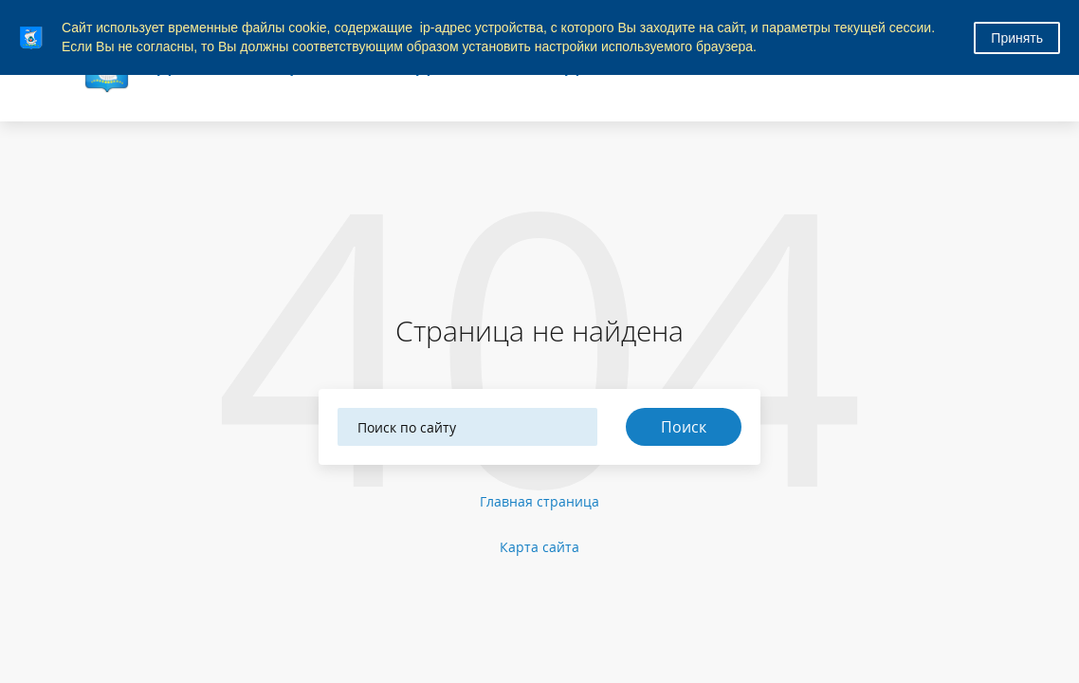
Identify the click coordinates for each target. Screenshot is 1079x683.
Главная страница (539, 501)
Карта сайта (539, 547)
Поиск (683, 426)
